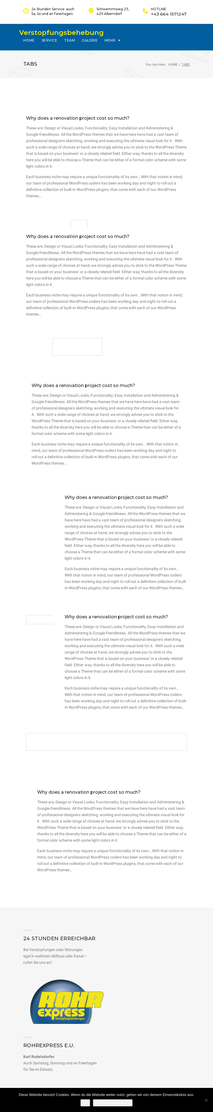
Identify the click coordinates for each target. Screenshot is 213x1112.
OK (85, 1103)
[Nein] (206, 1100)
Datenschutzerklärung (112, 1103)
